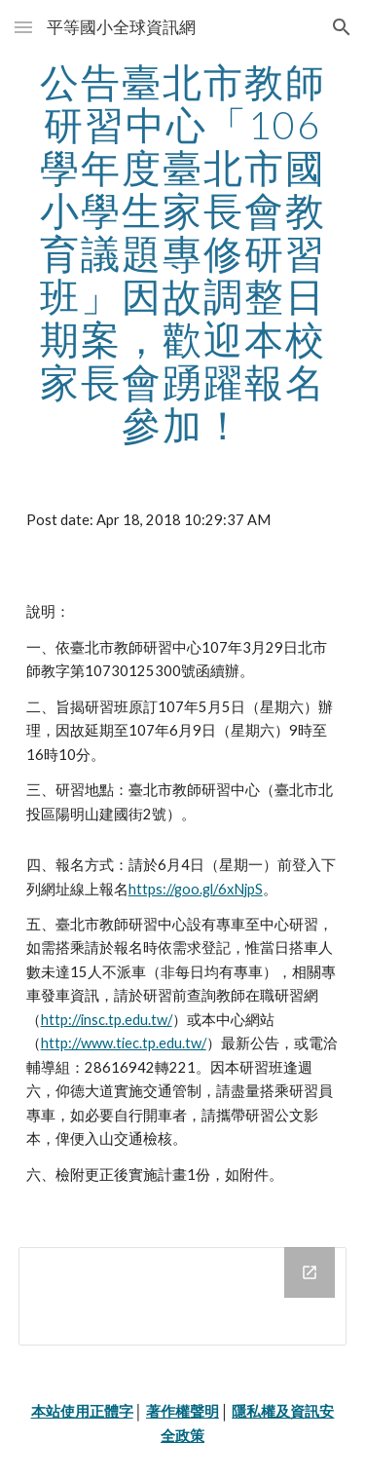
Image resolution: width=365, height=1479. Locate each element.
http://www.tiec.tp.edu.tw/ (123, 1043)
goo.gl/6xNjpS (218, 889)
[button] (23, 27)
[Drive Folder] (182, 1296)
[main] (182, 253)
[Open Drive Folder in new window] (309, 1272)
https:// (151, 889)
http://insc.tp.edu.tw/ (106, 1019)
